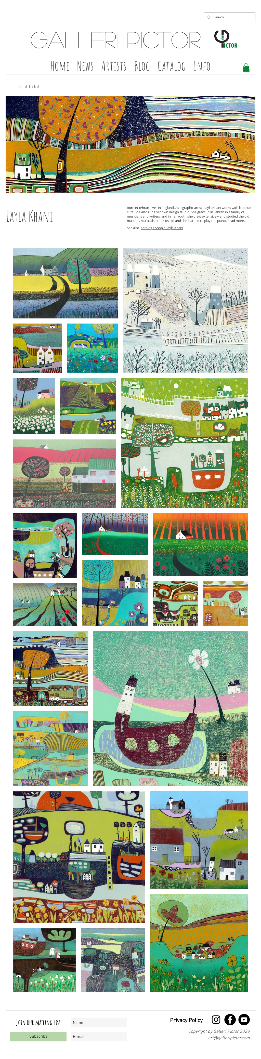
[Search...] (229, 17)
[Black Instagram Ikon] (216, 1019)
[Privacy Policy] (183, 1020)
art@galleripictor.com (229, 1038)
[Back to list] (22, 87)
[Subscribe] (38, 1036)
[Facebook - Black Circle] (230, 1019)
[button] (113, 67)
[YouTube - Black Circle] (244, 1019)
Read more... (236, 220)
